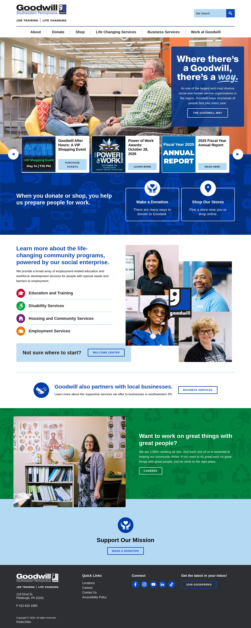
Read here (212, 166)
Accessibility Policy (94, 597)
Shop (80, 32)
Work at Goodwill (206, 32)
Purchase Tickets (72, 164)
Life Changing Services (116, 32)
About (35, 32)
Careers (150, 470)
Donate (58, 32)
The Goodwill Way (207, 112)
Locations (88, 583)
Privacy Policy (23, 621)
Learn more (142, 166)
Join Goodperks (199, 584)
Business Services (163, 32)
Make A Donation (125, 551)
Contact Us (89, 592)
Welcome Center (106, 352)
